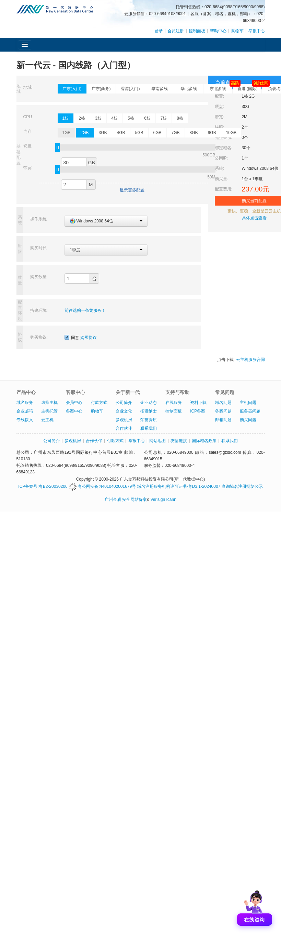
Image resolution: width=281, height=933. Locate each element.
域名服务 (24, 402)
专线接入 (24, 419)
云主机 (47, 419)
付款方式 (99, 402)
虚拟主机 (49, 402)
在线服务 (173, 402)
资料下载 (198, 402)
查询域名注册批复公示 (242, 486)
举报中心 (256, 31)
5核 (131, 118)
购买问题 (248, 419)
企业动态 (148, 402)
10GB (231, 132)
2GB (85, 132)
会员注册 (175, 31)
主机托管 (49, 411)
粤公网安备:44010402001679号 (102, 486)
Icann (171, 499)
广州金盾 (113, 499)
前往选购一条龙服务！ (85, 310)
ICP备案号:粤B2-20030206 (42, 486)
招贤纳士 (148, 411)
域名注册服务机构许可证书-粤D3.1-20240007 (179, 486)
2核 (82, 118)
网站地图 (157, 440)
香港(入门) (130, 88)
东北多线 (221, 87)
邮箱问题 (223, 419)
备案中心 (74, 411)
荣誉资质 (148, 419)
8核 (180, 118)
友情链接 (179, 440)
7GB (176, 132)
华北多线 (188, 88)
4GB (121, 132)
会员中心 (74, 402)
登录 (158, 31)
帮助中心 (218, 31)
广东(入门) (72, 88)
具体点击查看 (254, 218)
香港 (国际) (249, 87)
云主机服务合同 (250, 359)
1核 (65, 118)
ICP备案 (197, 411)
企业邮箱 (24, 411)
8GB (194, 132)
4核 (115, 118)
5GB (139, 132)
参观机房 (124, 419)
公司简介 (124, 402)
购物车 (237, 31)
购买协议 (88, 337)
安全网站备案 (134, 499)
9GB (212, 132)
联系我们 (148, 428)
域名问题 (223, 402)
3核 (98, 118)
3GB (103, 132)
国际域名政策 (204, 440)
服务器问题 (250, 411)
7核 (164, 118)
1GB (66, 132)
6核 (147, 118)
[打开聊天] (254, 906)
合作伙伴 (124, 428)
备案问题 (223, 411)
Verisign (157, 499)
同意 (81, 337)
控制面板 (197, 31)
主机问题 (248, 402)
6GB (157, 132)
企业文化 (124, 411)
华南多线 (159, 88)
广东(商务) (101, 88)
